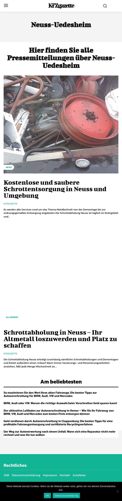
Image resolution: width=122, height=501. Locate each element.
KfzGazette (10, 203)
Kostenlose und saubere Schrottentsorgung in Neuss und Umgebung (55, 188)
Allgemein (12, 317)
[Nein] (117, 491)
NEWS (9, 167)
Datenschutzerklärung (66, 495)
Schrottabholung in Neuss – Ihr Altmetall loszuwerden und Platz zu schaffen (60, 338)
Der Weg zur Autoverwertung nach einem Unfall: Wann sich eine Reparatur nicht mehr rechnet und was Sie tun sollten (60, 433)
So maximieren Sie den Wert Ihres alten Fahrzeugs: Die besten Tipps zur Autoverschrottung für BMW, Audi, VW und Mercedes (50, 394)
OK (47, 495)
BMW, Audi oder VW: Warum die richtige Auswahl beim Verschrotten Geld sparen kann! (60, 403)
